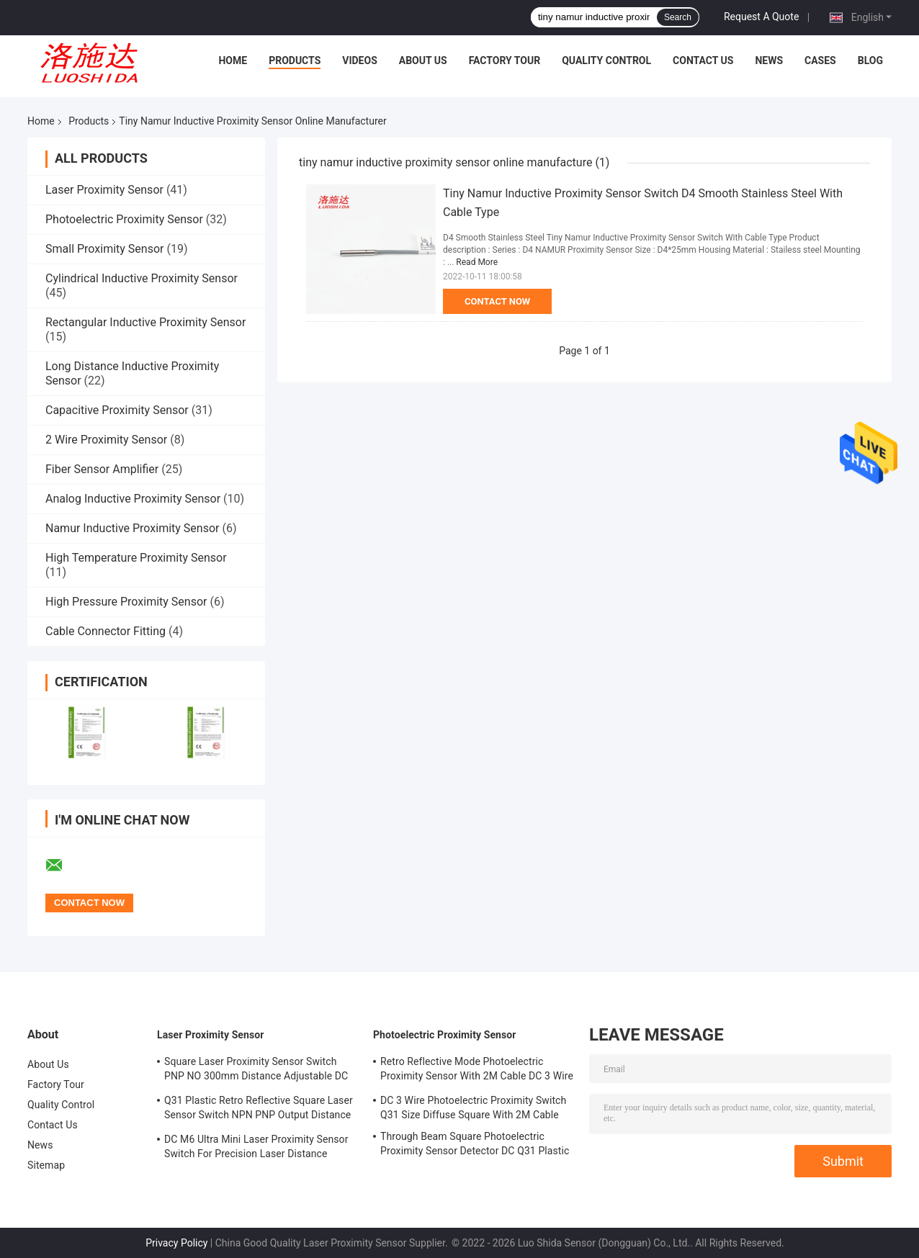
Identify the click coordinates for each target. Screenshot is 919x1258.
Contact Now (497, 301)
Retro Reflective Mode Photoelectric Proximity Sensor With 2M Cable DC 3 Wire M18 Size (476, 1071)
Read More (477, 262)
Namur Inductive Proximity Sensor (132, 528)
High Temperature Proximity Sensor (136, 558)
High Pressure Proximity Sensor (126, 601)
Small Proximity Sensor (104, 249)
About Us (423, 60)
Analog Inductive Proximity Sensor (132, 499)
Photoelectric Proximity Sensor (124, 219)
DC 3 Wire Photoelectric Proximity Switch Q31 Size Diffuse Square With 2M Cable (473, 1107)
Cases (820, 60)
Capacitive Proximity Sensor (117, 410)
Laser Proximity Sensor (104, 190)
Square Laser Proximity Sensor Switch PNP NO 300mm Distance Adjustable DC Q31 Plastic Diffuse (256, 1071)
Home (232, 60)
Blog (870, 60)
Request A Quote (761, 16)
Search (677, 17)
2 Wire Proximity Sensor (106, 439)
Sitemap (46, 1165)
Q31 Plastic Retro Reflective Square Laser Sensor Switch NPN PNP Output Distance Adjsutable (258, 1110)
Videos (359, 60)
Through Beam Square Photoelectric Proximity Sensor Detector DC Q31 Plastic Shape (474, 1146)
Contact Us (703, 60)
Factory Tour (505, 60)
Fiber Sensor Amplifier (101, 469)
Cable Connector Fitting (105, 631)
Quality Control (606, 60)
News (769, 60)
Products (294, 60)
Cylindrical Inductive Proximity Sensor (141, 278)
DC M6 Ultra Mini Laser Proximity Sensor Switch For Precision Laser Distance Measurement (256, 1148)
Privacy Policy (176, 1243)
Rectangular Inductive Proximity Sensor (145, 322)
